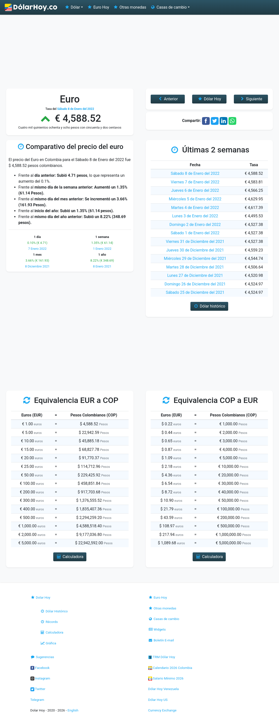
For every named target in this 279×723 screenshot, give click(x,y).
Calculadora (51, 632)
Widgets (157, 629)
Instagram (40, 678)
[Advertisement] (139, 51)
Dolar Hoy (40, 597)
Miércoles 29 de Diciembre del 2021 (195, 258)
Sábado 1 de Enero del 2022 (195, 233)
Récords (49, 622)
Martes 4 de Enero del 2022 (195, 207)
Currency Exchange (162, 710)
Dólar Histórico (54, 611)
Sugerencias (42, 657)
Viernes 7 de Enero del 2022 (195, 182)
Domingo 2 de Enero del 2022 (195, 224)
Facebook (40, 668)
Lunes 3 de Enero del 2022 (195, 216)
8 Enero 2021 (102, 266)
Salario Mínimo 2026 (166, 678)
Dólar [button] (72, 7)
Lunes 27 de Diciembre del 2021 (195, 275)
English (72, 710)
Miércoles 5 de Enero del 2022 (195, 199)
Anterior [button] (168, 99)
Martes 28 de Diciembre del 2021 (195, 267)
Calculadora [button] (69, 556)
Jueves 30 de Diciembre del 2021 (195, 250)
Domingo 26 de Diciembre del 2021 (195, 284)
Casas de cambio (163, 619)
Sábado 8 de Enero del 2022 (195, 173)
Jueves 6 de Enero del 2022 (195, 190)
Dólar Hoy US (158, 700)
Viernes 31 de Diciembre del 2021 (195, 241)
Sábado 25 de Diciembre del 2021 (195, 292)
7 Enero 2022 (37, 249)
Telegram (37, 700)
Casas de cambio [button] (168, 7)
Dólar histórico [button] (209, 306)
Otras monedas (129, 7)
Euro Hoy (98, 7)
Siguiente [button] (250, 99)
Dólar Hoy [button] (209, 99)
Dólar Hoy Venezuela (163, 689)
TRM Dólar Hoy (161, 657)
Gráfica (48, 643)
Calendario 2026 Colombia (170, 668)
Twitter (37, 689)
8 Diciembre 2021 (37, 266)
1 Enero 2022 (102, 249)
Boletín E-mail (161, 640)
